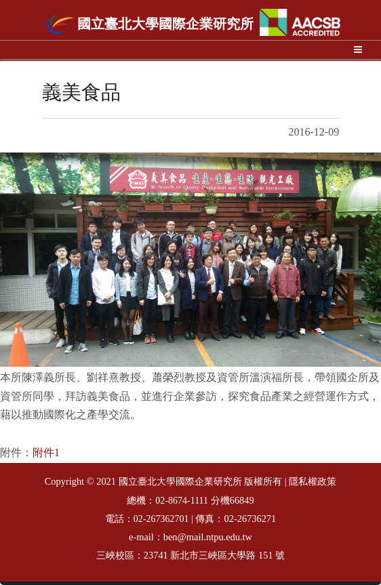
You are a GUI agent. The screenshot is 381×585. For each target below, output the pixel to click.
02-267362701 (161, 519)
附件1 (46, 452)
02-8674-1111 (181, 501)
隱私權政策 (312, 482)
